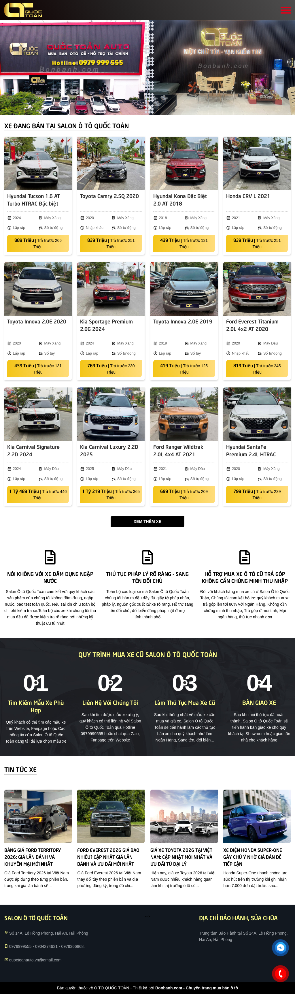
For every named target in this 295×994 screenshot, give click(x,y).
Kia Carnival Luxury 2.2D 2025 (109, 450)
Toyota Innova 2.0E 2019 (182, 321)
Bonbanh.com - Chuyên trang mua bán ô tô (196, 988)
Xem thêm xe (147, 521)
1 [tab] (145, 108)
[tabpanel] (147, 67)
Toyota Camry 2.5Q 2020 (109, 195)
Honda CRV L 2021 (248, 195)
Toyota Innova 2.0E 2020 (36, 321)
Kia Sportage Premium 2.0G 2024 (106, 324)
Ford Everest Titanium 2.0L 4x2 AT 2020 (252, 324)
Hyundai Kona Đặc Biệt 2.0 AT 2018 (180, 199)
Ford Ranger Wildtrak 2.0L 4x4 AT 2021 (178, 450)
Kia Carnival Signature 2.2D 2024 (33, 450)
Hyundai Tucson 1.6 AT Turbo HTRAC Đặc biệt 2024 (33, 200)
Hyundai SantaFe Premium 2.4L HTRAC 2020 (251, 450)
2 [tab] (150, 108)
